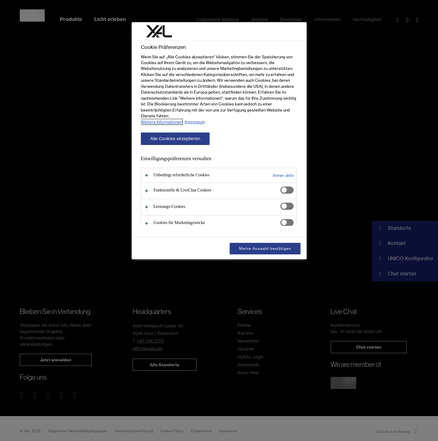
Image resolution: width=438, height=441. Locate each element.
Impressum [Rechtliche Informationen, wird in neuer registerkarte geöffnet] (195, 121)
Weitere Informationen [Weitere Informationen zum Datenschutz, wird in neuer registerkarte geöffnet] (161, 121)
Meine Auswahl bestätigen (265, 248)
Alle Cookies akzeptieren (175, 138)
